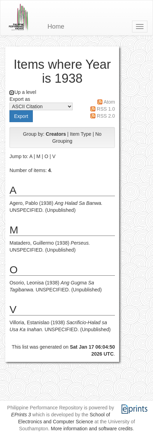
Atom (109, 102)
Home (56, 26)
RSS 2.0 (106, 116)
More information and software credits (91, 428)
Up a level (25, 92)
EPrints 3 (21, 414)
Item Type (80, 134)
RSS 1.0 (106, 109)
